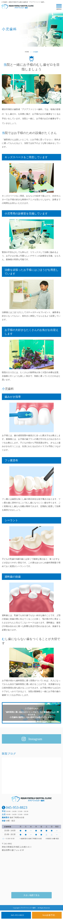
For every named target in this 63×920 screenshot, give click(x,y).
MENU (59, 8)
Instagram (35, 739)
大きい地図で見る (31, 895)
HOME (27, 52)
